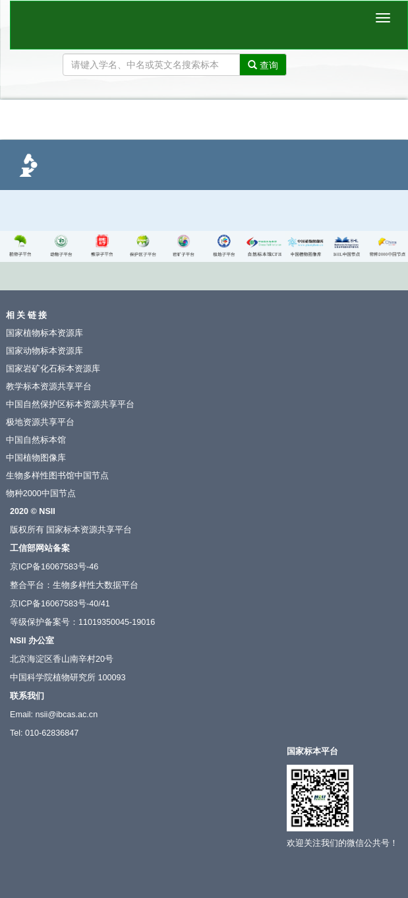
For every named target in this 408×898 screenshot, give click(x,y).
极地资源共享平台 (40, 422)
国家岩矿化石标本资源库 (53, 368)
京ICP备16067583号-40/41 (60, 603)
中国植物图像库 (36, 458)
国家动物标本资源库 (44, 351)
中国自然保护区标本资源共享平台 (70, 404)
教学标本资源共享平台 (49, 386)
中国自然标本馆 (36, 440)
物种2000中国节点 (41, 493)
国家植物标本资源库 (44, 333)
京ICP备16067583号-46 (54, 566)
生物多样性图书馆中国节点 (57, 475)
